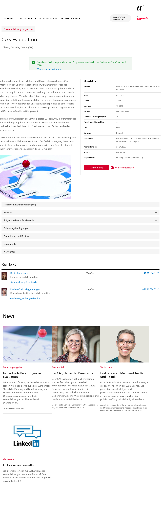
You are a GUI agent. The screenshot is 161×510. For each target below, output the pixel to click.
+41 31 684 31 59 (150, 273)
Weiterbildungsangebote (19, 29)
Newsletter (9, 251)
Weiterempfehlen (124, 167)
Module (8, 212)
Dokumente (10, 243)
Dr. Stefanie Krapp (19, 273)
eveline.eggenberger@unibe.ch (26, 298)
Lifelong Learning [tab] (69, 18)
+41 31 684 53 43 (150, 289)
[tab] (80, 204)
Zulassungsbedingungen (16, 228)
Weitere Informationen (48, 68)
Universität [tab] (8, 18)
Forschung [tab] (34, 18)
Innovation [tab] (50, 18)
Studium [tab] (21, 18)
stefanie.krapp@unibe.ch (23, 282)
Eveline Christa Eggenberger (25, 289)
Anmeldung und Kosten (16, 236)
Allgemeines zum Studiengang (20, 204)
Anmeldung (96, 167)
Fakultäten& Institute (119, 18)
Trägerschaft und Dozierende (19, 220)
